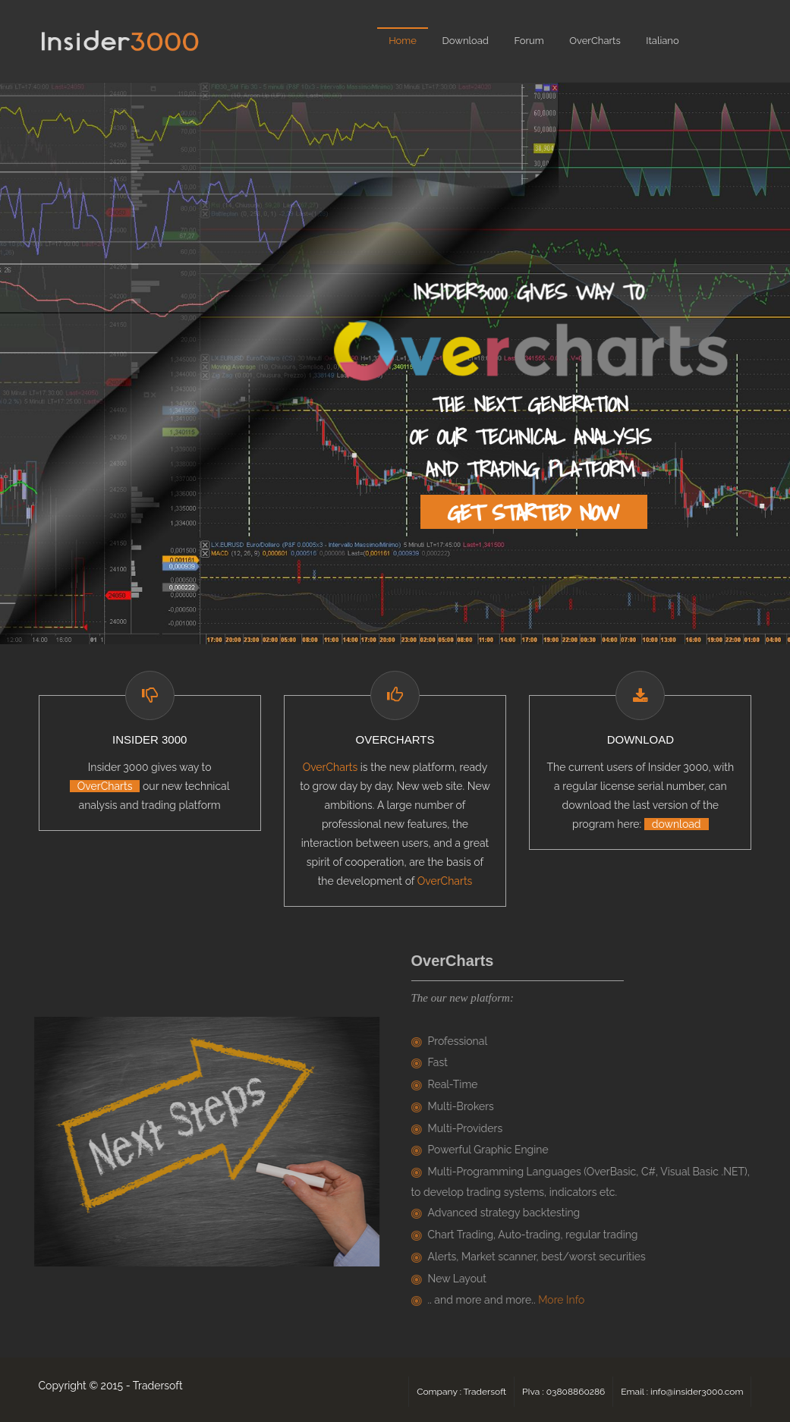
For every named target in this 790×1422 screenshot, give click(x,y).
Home (403, 40)
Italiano (662, 40)
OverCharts (594, 40)
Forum (528, 40)
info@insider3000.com (696, 1391)
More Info (564, 1300)
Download (465, 40)
